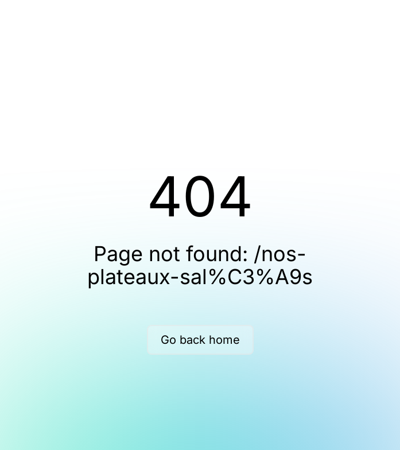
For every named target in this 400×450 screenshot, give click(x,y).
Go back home (200, 340)
